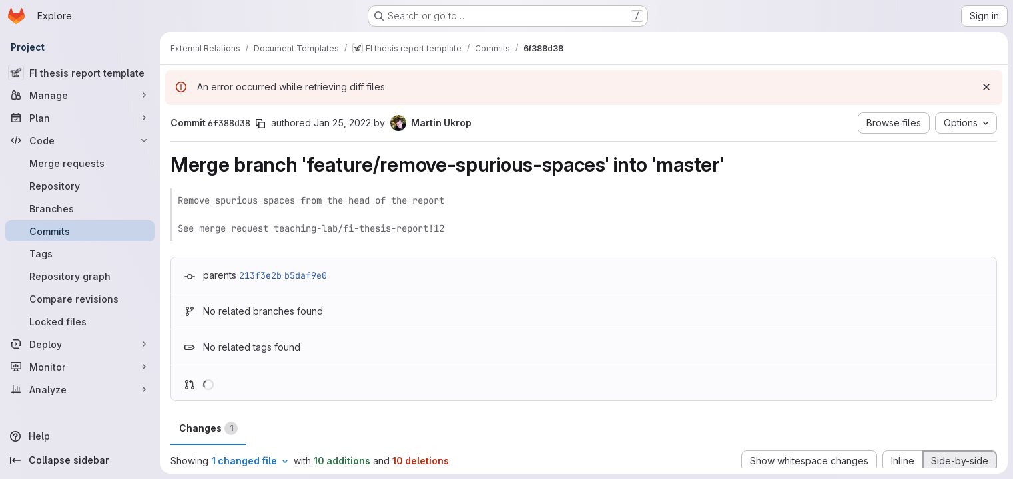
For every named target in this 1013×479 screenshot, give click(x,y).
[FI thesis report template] (80, 72)
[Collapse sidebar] (80, 460)
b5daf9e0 (305, 275)
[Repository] (80, 185)
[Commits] (80, 230)
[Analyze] (80, 389)
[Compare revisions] (80, 298)
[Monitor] (80, 366)
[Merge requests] (80, 163)
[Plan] (80, 117)
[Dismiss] (986, 87)
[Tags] (80, 253)
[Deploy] (80, 344)
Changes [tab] (208, 428)
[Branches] (80, 208)
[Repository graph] (80, 276)
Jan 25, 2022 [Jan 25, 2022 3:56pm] (342, 122)
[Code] (80, 140)
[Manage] (80, 95)
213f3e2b (260, 275)
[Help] (80, 436)
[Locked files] (80, 321)
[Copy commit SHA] (260, 124)
